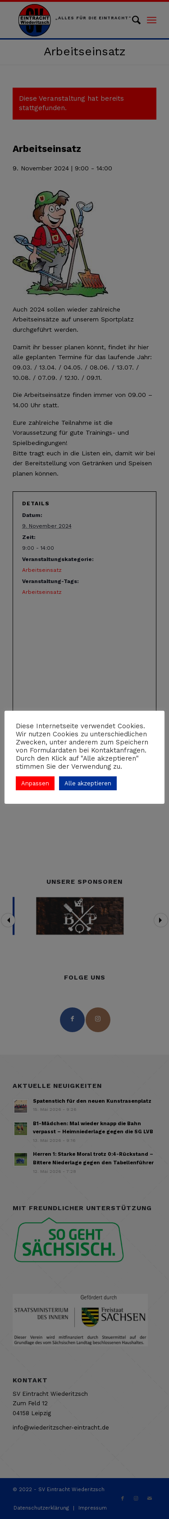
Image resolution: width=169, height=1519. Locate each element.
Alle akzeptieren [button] (87, 783)
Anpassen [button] (35, 783)
